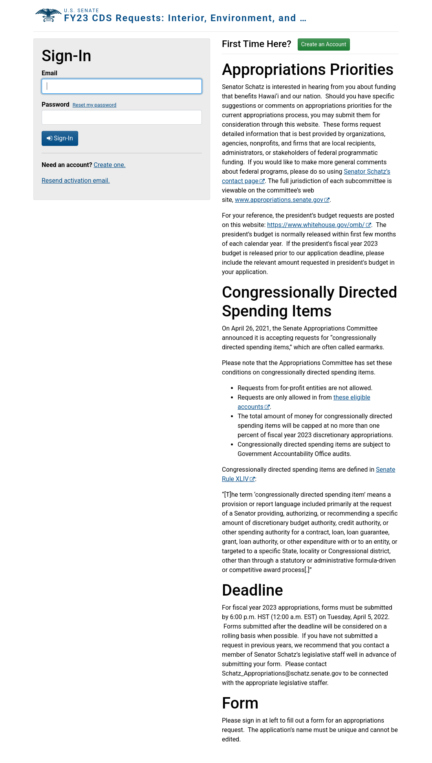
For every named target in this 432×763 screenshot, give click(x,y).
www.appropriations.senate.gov (279, 199)
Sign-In (60, 138)
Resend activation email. (76, 180)
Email (49, 73)
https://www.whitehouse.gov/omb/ (315, 225)
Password (56, 104)
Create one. (110, 165)
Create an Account (323, 44)
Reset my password (95, 105)
